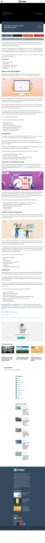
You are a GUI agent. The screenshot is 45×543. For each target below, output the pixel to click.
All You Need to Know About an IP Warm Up (26, 501)
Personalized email (35, 137)
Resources (4, 357)
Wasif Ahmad (24, 496)
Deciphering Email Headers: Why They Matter (36, 360)
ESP (2, 320)
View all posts (21, 339)
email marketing (26, 56)
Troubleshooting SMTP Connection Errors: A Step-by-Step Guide (25, 413)
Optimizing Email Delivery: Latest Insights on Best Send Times (25, 436)
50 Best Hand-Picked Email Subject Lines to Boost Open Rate (26, 509)
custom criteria (23, 169)
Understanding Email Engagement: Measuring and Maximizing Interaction (25, 447)
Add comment (39, 27)
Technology (24, 455)
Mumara (22, 307)
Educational (6, 24)
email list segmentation (35, 278)
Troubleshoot (25, 409)
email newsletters (22, 77)
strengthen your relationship (23, 196)
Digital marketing (5, 319)
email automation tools (29, 50)
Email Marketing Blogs (13, 313)
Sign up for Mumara (5, 316)
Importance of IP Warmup (26, 495)
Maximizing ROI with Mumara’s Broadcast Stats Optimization (25, 424)
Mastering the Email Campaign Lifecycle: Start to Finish (7, 360)
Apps (2, 356)
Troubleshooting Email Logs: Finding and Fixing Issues (25, 459)
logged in (11, 371)
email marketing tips (38, 319)
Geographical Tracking (27, 251)
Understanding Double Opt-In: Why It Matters (22, 360)
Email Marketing (20, 319)
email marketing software (29, 319)
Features (26, 419)
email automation (27, 167)
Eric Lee (23, 512)
